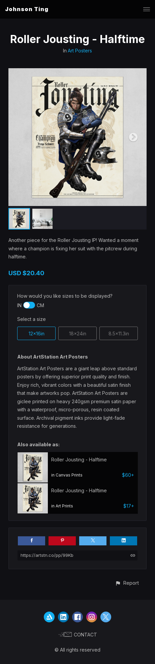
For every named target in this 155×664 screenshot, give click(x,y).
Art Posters (80, 50)
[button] (127, 583)
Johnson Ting (27, 9)
